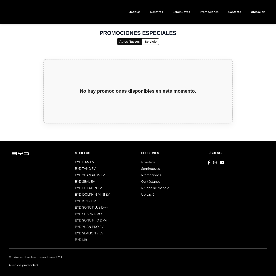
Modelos (135, 12)
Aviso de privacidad (23, 265)
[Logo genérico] (17, 12)
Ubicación (258, 12)
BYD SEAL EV (85, 182)
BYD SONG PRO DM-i (91, 220)
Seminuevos (181, 12)
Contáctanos (150, 182)
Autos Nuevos (129, 41)
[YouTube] (222, 162)
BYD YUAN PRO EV (89, 227)
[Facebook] (209, 162)
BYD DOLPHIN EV (88, 188)
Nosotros (156, 12)
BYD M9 (81, 240)
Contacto (234, 12)
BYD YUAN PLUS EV (90, 175)
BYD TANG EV (85, 169)
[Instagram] (215, 162)
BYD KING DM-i (86, 201)
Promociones (209, 12)
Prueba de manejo (155, 188)
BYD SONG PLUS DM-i (91, 207)
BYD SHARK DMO (88, 214)
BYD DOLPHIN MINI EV (92, 194)
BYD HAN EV (84, 162)
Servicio (151, 41)
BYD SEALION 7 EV (89, 233)
